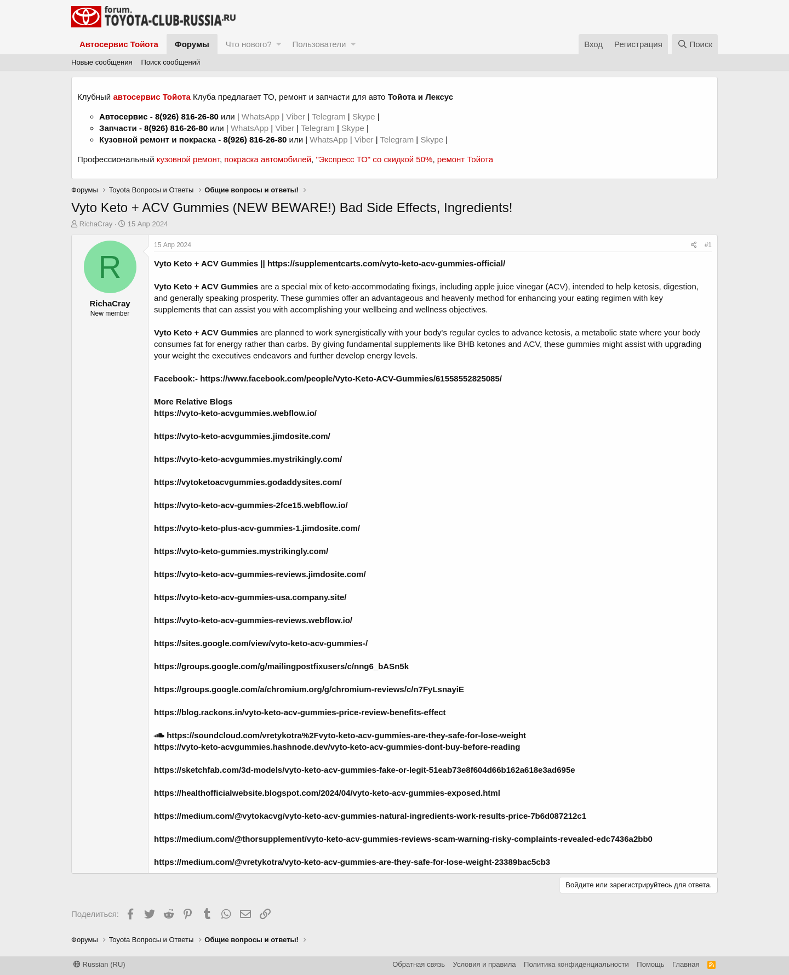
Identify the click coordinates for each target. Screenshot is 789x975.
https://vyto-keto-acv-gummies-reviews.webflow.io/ (253, 620)
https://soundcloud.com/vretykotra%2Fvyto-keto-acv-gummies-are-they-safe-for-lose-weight (340, 735)
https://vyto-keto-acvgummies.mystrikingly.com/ (248, 459)
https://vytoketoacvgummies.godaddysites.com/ (248, 482)
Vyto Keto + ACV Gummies (206, 263)
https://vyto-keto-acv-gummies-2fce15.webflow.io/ (251, 505)
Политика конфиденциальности (576, 964)
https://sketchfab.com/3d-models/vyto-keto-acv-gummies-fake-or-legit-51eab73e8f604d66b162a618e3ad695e (364, 769)
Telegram (330, 116)
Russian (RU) (99, 964)
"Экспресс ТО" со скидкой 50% (374, 159)
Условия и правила (484, 964)
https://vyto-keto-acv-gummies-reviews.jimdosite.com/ (260, 574)
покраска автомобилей (267, 159)
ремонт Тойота (465, 159)
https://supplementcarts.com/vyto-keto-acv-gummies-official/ (386, 263)
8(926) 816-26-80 (187, 116)
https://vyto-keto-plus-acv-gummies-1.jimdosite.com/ (257, 528)
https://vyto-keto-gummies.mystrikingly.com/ (241, 551)
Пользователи (319, 44)
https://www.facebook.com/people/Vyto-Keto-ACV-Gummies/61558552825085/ (351, 378)
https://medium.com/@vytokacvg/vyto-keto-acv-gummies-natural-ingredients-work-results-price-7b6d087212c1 (370, 815)
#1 (708, 245)
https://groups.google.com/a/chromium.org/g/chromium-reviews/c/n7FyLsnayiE (309, 689)
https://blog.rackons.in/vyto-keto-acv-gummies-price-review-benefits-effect (300, 712)
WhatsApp (262, 116)
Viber (295, 116)
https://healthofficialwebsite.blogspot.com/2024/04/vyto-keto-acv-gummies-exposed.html (327, 792)
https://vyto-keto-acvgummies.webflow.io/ (235, 413)
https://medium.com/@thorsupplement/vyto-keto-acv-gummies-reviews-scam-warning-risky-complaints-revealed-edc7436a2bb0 (403, 838)
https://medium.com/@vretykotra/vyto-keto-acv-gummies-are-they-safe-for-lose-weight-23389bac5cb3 (352, 861)
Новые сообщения (102, 62)
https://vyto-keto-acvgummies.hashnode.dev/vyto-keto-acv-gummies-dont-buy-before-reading (337, 746)
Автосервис (123, 116)
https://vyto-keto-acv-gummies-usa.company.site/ (250, 597)
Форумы (192, 44)
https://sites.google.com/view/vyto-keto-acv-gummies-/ (261, 643)
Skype (365, 116)
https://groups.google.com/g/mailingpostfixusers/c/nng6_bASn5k (281, 666)
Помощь (650, 964)
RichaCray (96, 224)
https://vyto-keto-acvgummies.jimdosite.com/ (242, 436)
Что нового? (249, 44)
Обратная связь (418, 964)
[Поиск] (695, 44)
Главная (685, 964)
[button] (278, 44)
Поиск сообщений (171, 62)
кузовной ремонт (188, 159)
